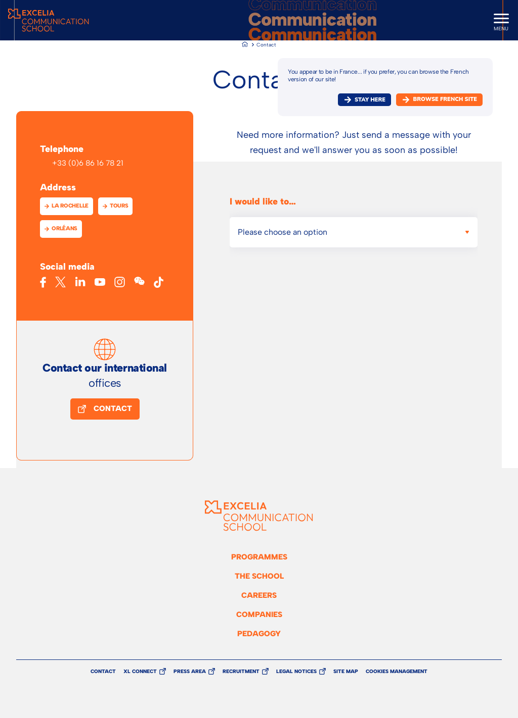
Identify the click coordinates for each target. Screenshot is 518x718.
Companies (259, 614)
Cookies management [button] (396, 672)
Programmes (259, 556)
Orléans (64, 228)
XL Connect (140, 671)
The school (259, 576)
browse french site (445, 99)
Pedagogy (259, 633)
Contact (113, 408)
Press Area (190, 671)
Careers (259, 595)
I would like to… (263, 201)
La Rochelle (70, 205)
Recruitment (241, 671)
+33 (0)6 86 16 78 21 (87, 163)
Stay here (370, 100)
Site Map (345, 672)
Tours (119, 205)
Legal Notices (296, 671)
